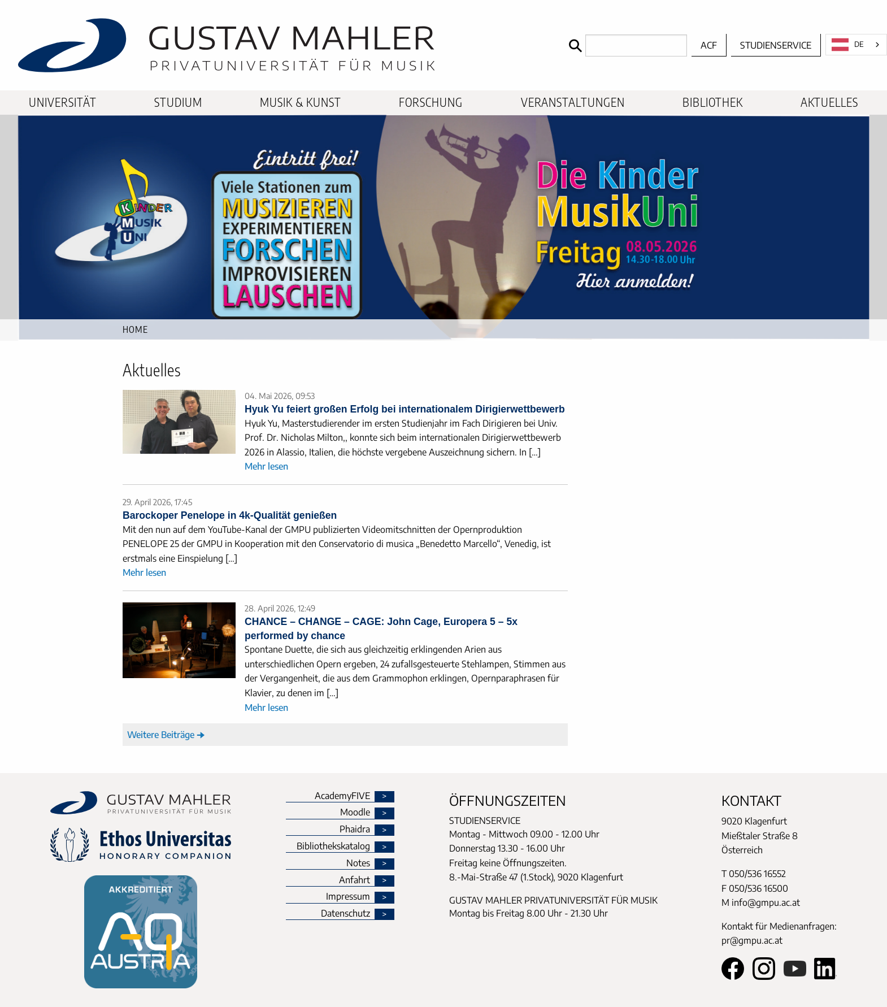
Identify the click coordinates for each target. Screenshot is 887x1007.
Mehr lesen (266, 466)
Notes (358, 863)
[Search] (625, 45)
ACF (709, 45)
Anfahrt (354, 880)
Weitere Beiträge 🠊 (166, 734)
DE (848, 44)
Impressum (348, 897)
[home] (281, 45)
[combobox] (856, 44)
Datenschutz (345, 914)
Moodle (355, 813)
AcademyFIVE (342, 796)
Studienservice (775, 45)
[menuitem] (63, 102)
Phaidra (355, 829)
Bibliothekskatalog (333, 846)
